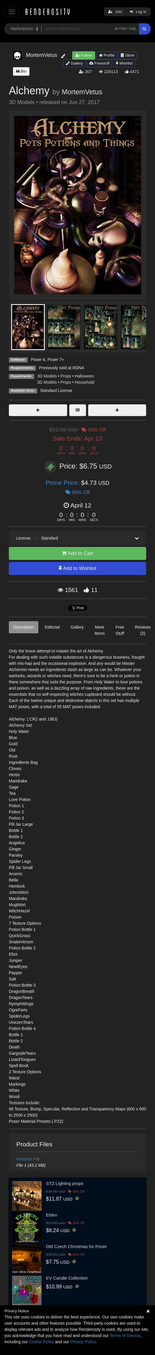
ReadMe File (28, 1159)
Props (65, 376)
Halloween (84, 376)
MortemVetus (82, 92)
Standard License (56, 390)
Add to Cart (77, 553)
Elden (51, 1214)
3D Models (47, 376)
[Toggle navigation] (11, 11)
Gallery (74, 63)
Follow (83, 55)
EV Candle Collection (67, 1277)
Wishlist (124, 63)
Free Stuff (120, 630)
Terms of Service (125, 1335)
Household (84, 382)
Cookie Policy (41, 1341)
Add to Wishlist (77, 568)
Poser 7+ (55, 359)
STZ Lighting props (64, 1183)
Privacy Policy (82, 1341)
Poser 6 (38, 359)
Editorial (52, 627)
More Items (100, 630)
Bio (21, 71)
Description (23, 627)
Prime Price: (63, 482)
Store (127, 55)
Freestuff (99, 63)
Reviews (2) (143, 630)
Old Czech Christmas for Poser (76, 1246)
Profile (106, 55)
